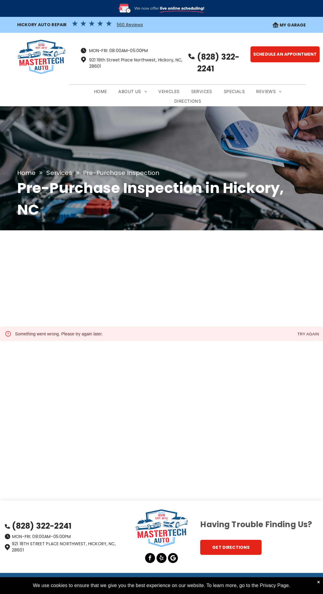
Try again (308, 334)
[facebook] (150, 558)
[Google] (173, 558)
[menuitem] (100, 92)
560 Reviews (130, 25)
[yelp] (161, 558)
